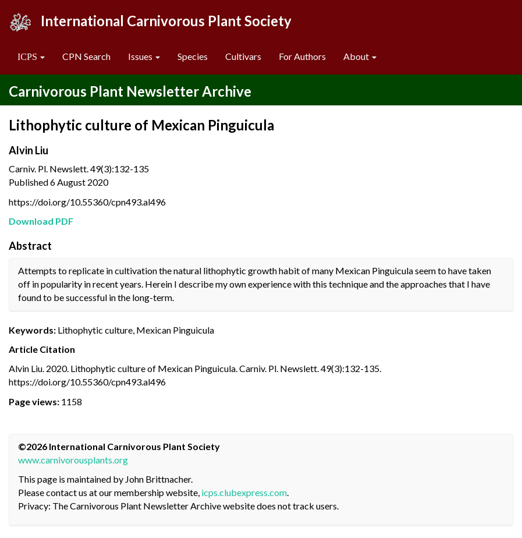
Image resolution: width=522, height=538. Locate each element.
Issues (144, 56)
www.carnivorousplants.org (73, 459)
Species (192, 56)
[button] (31, 57)
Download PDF (41, 220)
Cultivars (243, 56)
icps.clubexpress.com (244, 492)
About (360, 56)
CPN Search (86, 56)
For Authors (302, 56)
